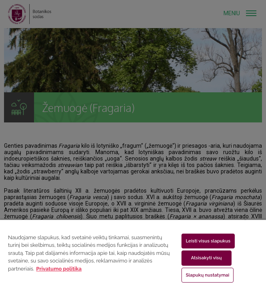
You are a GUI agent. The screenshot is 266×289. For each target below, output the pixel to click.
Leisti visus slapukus (208, 241)
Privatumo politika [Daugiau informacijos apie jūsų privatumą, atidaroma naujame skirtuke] (58, 269)
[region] (133, 254)
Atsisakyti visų (206, 258)
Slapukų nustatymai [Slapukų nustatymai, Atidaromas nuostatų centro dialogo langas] (208, 275)
